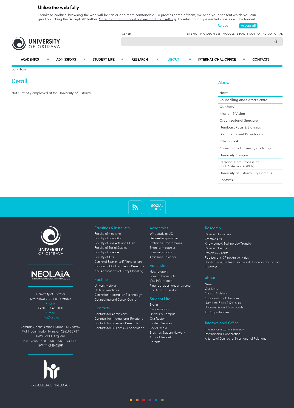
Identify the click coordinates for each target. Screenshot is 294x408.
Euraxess (211, 267)
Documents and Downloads (241, 134)
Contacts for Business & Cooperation (119, 328)
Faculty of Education (108, 238)
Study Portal (256, 34)
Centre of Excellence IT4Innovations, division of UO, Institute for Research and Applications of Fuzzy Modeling (119, 266)
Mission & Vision (232, 113)
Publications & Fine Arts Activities (227, 257)
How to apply (159, 271)
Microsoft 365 (210, 34)
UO (13, 69)
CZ (123, 34)
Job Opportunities (217, 312)
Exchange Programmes (166, 243)
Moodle (229, 34)
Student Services (161, 323)
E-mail (241, 34)
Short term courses (162, 247)
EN (129, 34)
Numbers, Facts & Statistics (240, 127)
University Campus (234, 155)
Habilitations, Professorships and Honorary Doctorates (242, 262)
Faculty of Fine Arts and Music (115, 243)
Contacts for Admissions (111, 314)
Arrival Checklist (160, 337)
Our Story (227, 107)
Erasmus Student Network (167, 332)
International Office (221, 59)
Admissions (70, 59)
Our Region (158, 318)
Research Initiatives (218, 234)
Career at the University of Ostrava (246, 148)
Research (145, 59)
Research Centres (217, 248)
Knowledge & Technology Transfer (228, 243)
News (224, 93)
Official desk (229, 141)
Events (154, 304)
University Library (107, 285)
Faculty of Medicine (108, 233)
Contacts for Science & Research (116, 323)
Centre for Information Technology (118, 294)
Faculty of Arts (104, 257)
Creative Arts (213, 239)
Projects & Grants (216, 253)
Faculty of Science (107, 252)
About (179, 59)
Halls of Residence (107, 290)
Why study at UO (161, 233)
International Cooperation (222, 334)
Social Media (158, 328)
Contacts (260, 59)
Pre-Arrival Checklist (163, 290)
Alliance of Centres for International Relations (235, 338)
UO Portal (275, 34)
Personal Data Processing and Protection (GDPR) (240, 164)
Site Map (192, 34)
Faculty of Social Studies (111, 247)
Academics (35, 59)
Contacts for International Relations (119, 318)
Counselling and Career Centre (243, 100)
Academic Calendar (163, 257)
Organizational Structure (239, 120)
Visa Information (161, 280)
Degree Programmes (164, 238)
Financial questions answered (170, 285)
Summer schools (161, 252)
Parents (155, 342)
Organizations (160, 309)
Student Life (108, 59)
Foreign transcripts (162, 276)
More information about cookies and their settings (137, 19)
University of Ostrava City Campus (246, 173)
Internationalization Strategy (224, 329)
